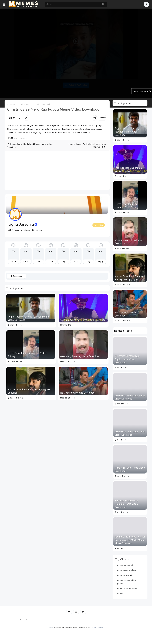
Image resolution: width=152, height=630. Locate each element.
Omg (63, 261)
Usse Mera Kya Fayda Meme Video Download (130, 397)
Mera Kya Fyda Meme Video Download (130, 469)
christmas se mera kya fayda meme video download (28, 104)
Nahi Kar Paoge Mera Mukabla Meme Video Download (126, 503)
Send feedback (25, 620)
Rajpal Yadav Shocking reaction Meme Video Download (28, 318)
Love (25, 261)
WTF (76, 261)
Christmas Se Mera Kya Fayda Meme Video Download (127, 359)
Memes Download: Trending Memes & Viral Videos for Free (71, 627)
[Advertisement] (76, 52)
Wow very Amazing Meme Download (80, 356)
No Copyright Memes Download (77, 392)
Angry (100, 261)
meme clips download (126, 570)
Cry (88, 261)
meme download (124, 575)
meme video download (127, 588)
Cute (51, 261)
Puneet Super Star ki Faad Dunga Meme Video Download (29, 145)
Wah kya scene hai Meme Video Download (83, 319)
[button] (146, 4)
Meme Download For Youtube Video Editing (27, 355)
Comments (16, 276)
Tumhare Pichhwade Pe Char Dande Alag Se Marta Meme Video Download (130, 540)
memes (120, 593)
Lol (38, 261)
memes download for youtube (126, 582)
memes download (125, 565)
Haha (13, 261)
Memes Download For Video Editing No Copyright (29, 391)
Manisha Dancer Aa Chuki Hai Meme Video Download (87, 146)
